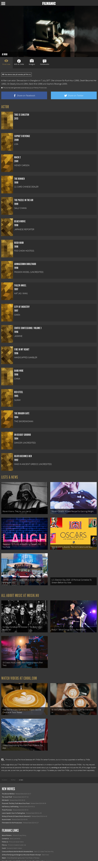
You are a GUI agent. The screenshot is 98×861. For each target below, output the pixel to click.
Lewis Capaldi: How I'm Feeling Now (13, 802)
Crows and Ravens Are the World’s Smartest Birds (17, 840)
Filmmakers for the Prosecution (12, 811)
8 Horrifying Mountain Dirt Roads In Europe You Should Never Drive (23, 850)
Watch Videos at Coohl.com (19, 670)
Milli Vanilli (5, 789)
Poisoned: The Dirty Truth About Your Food (16, 792)
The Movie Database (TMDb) (72, 754)
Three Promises (7, 799)
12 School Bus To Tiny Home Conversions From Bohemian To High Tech (24, 853)
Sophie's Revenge (54, 84)
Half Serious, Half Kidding (10, 795)
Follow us (5, 831)
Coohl (4, 837)
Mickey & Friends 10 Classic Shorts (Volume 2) (16, 805)
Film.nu (4, 834)
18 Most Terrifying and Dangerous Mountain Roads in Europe (21, 843)
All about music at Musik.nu (20, 590)
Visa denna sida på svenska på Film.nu (16, 74)
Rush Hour (69, 80)
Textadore (5, 856)
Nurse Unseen (6, 808)
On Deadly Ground (15, 84)
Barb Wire (33, 84)
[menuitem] (4, 769)
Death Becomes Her (88, 80)
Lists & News (9, 477)
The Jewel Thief (7, 786)
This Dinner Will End (8, 782)
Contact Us (5, 827)
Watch (4, 847)
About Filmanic (7, 824)
